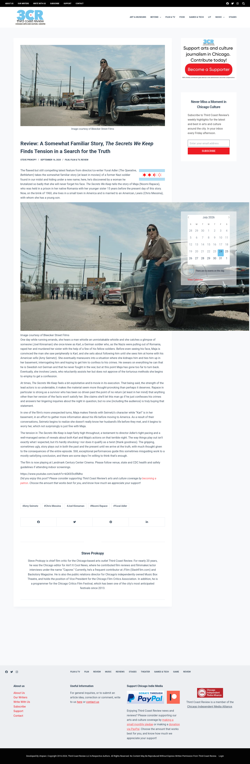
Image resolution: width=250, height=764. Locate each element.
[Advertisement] (209, 189)
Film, (68, 160)
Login (221, 756)
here (79, 702)
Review (84, 160)
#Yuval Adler (120, 506)
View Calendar (195, 279)
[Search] (243, 3)
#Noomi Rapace (99, 506)
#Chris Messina (52, 506)
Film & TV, (76, 160)
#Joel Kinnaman (75, 506)
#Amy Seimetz (30, 506)
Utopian (42, 756)
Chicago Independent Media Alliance (209, 706)
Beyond (156, 17)
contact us (92, 702)
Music (220, 17)
